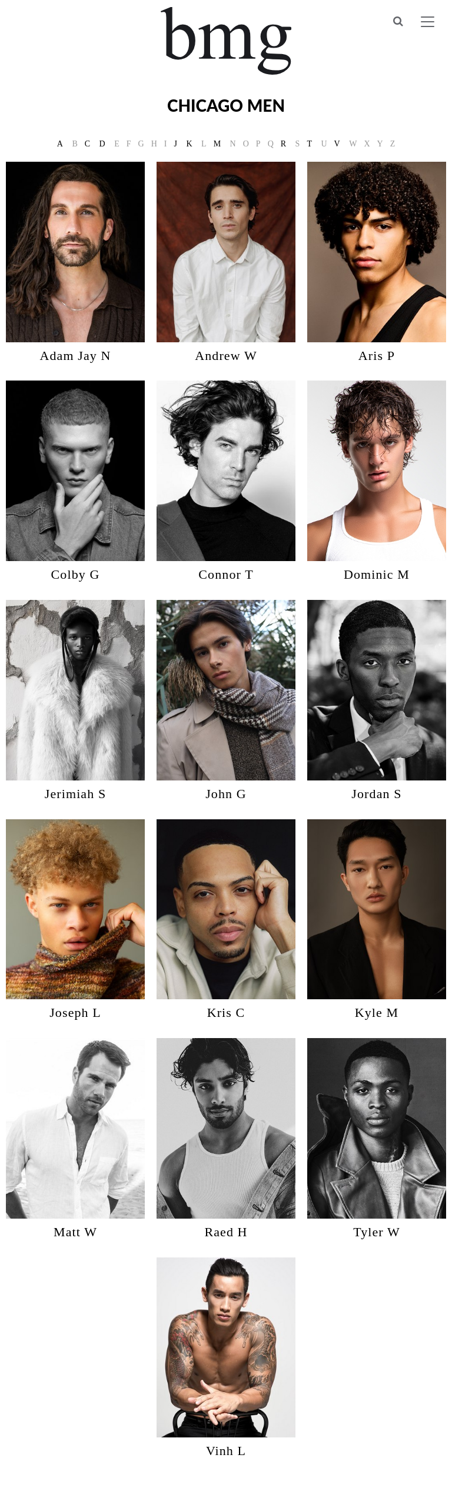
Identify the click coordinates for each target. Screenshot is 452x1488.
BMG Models (226, 41)
